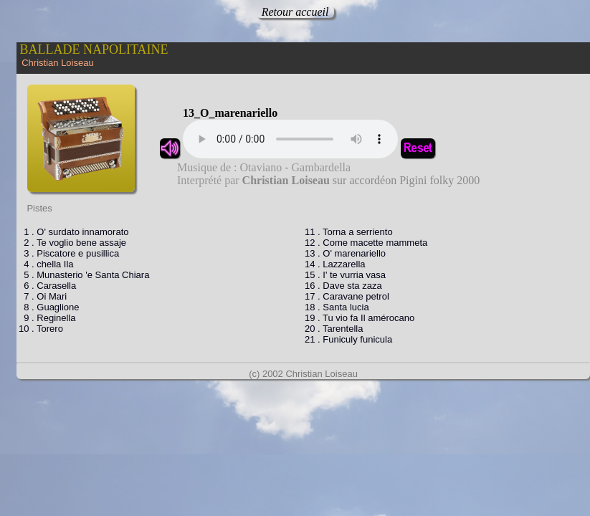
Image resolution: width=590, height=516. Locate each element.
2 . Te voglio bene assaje (72, 242)
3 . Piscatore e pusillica (69, 253)
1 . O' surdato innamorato (74, 231)
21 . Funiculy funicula (348, 339)
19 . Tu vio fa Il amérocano (359, 317)
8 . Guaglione (49, 307)
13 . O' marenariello (345, 253)
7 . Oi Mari (43, 296)
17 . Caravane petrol (347, 296)
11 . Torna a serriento (349, 231)
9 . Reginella (47, 317)
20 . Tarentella (334, 328)
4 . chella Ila (46, 264)
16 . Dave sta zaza (343, 285)
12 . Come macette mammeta (366, 242)
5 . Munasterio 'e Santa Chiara (84, 274)
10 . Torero (41, 328)
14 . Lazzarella (335, 264)
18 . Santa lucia (337, 307)
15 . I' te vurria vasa (345, 274)
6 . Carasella (47, 285)
